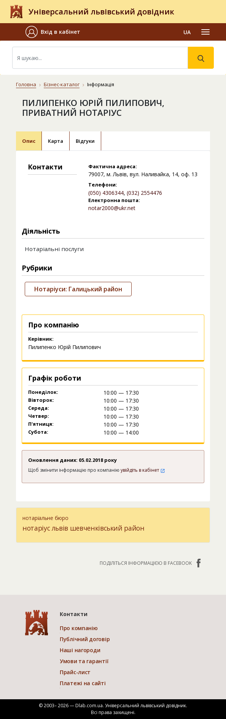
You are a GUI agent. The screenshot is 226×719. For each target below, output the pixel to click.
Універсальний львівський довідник (101, 11)
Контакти (74, 614)
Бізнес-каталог (62, 84)
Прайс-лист (75, 672)
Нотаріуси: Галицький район (78, 289)
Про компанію (79, 628)
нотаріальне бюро (45, 517)
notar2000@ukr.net (111, 208)
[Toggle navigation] (205, 32)
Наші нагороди (80, 650)
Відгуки (85, 140)
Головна (26, 84)
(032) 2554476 (144, 192)
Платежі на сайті (83, 683)
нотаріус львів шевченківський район (83, 528)
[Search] (100, 58)
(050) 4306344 (106, 192)
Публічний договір (85, 639)
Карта (55, 140)
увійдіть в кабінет (143, 470)
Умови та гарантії (84, 661)
